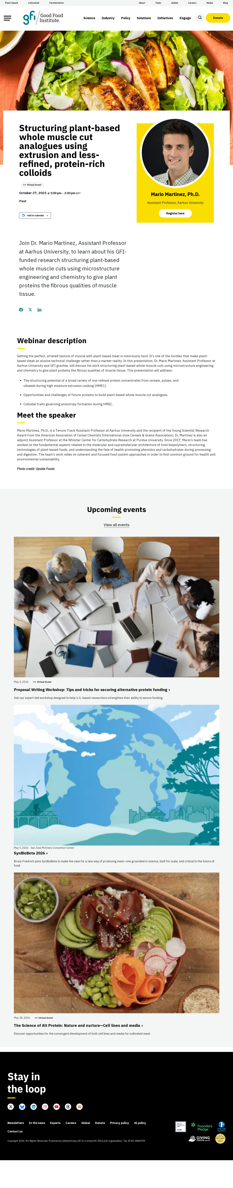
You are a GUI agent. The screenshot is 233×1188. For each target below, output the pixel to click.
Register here (175, 213)
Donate (218, 18)
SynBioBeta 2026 (31, 853)
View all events (116, 524)
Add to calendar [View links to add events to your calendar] (35, 215)
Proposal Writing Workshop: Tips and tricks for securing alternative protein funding (92, 689)
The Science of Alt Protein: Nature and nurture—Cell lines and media (78, 1025)
